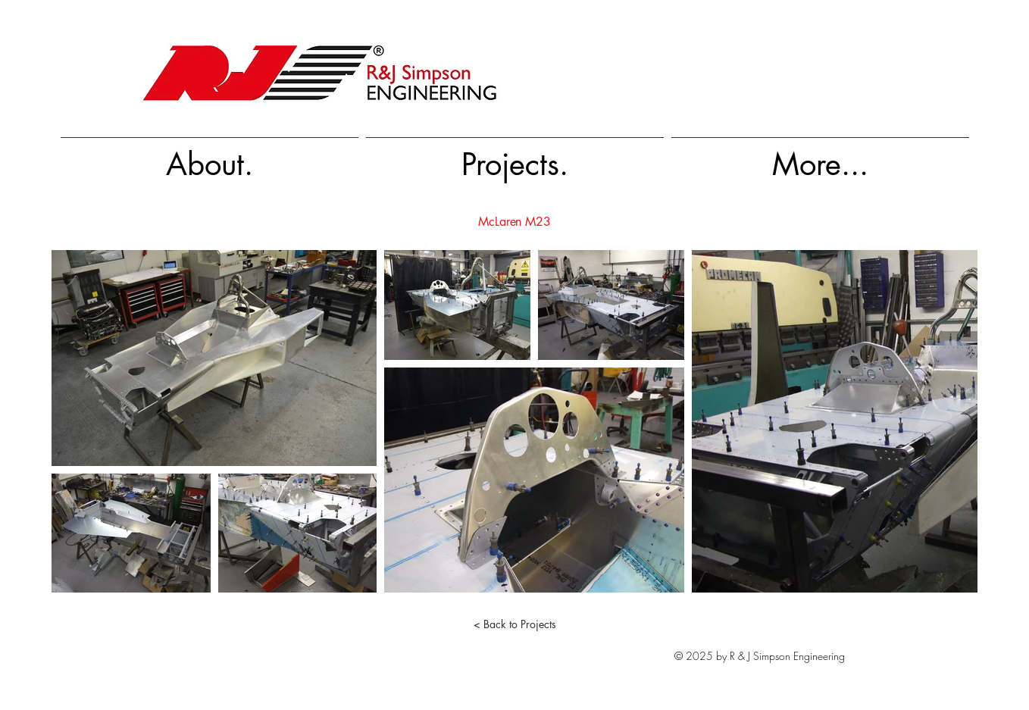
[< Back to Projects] (514, 624)
